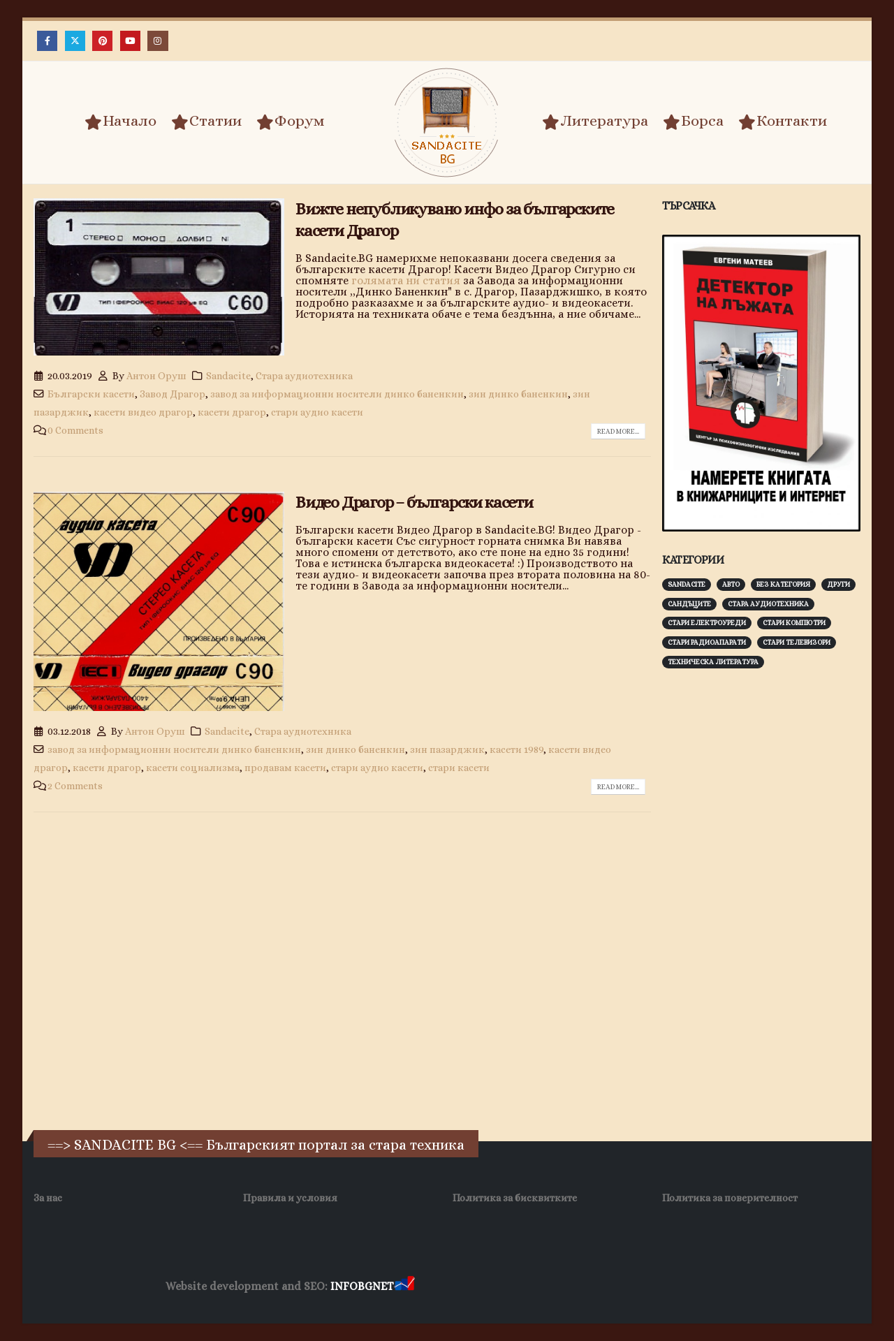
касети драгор (232, 412)
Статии (206, 121)
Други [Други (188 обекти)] (838, 584)
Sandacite (228, 375)
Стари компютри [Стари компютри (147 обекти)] (794, 622)
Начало (120, 121)
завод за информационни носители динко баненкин (337, 394)
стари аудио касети (317, 412)
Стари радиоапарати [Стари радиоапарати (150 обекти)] (707, 642)
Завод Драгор (172, 394)
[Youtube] (130, 41)
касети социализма (193, 767)
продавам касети (285, 767)
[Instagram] (157, 41)
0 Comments (75, 430)
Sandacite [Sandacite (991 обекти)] (686, 584)
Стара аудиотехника (304, 375)
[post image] (159, 277)
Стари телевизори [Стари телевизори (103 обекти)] (796, 642)
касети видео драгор (143, 412)
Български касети (91, 394)
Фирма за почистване (575, 1287)
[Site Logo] (447, 122)
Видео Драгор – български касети (414, 502)
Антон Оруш (156, 375)
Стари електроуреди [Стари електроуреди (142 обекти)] (707, 622)
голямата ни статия (405, 280)
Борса (693, 121)
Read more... (618, 431)
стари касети (459, 767)
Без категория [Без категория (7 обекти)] (783, 584)
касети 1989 (516, 749)
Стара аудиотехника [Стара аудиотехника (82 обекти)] (768, 604)
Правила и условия (290, 1197)
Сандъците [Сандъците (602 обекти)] (689, 604)
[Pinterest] (102, 41)
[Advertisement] (767, 897)
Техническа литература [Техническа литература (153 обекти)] (713, 662)
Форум (290, 121)
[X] (75, 41)
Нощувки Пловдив (678, 1287)
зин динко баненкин (518, 394)
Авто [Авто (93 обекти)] (731, 584)
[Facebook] (47, 41)
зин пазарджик (447, 749)
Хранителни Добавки (467, 1287)
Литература (595, 121)
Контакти (782, 121)
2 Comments (75, 785)
